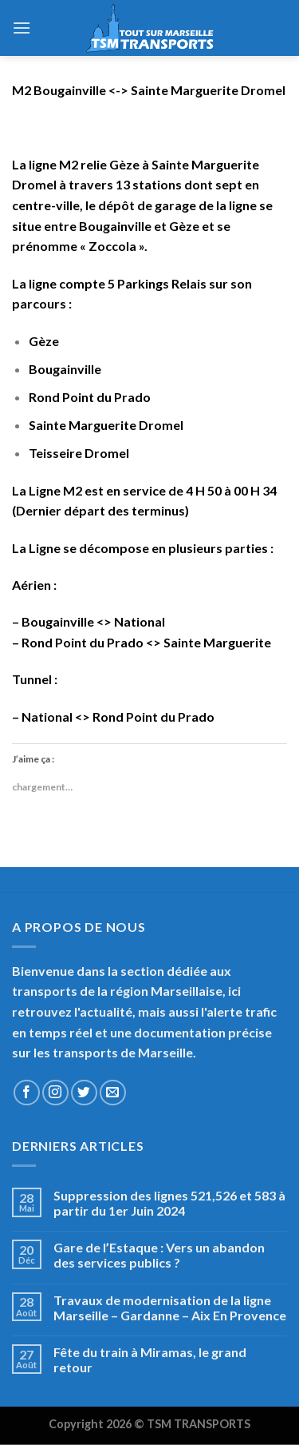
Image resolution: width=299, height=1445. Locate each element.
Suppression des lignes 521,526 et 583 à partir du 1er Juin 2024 (169, 1203)
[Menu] (21, 27)
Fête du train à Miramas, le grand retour (149, 1359)
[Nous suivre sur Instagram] (55, 1093)
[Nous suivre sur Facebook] (27, 1093)
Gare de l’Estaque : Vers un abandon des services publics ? (159, 1255)
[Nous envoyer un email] (113, 1093)
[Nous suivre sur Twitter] (84, 1093)
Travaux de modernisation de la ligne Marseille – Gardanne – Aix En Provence (169, 1307)
